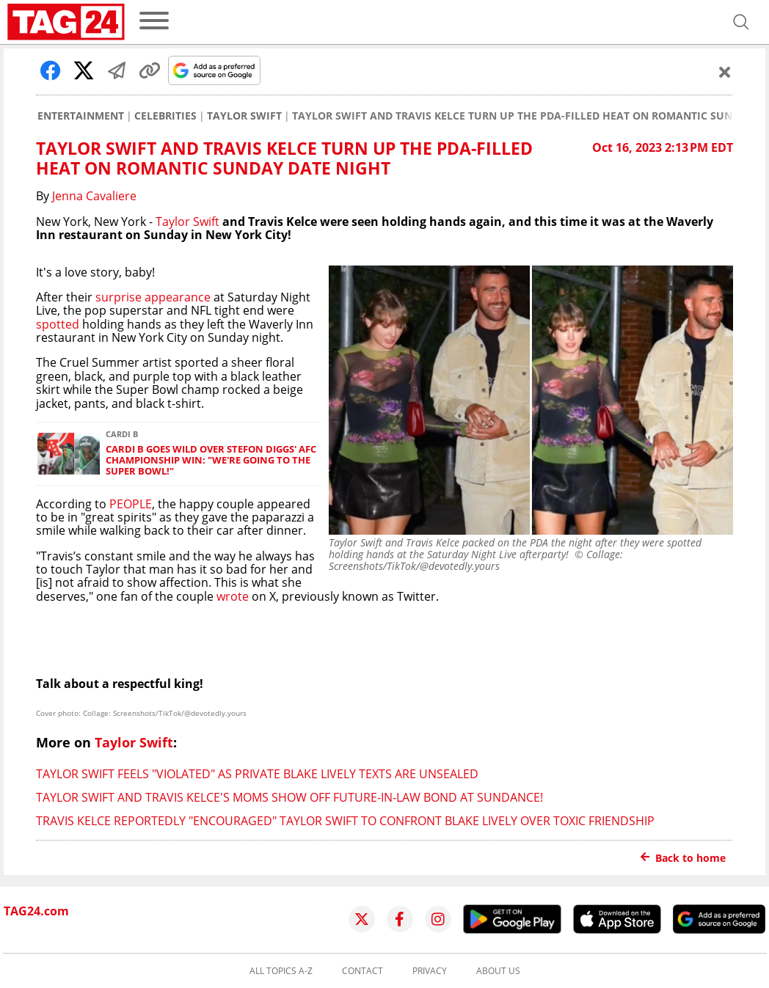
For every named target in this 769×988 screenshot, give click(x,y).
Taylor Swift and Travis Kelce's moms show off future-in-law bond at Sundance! (289, 797)
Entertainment (80, 116)
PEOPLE (130, 504)
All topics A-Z (281, 971)
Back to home (683, 858)
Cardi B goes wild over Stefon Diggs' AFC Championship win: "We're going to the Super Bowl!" (211, 460)
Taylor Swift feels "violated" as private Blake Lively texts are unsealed (257, 774)
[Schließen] (725, 72)
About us (498, 971)
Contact (362, 971)
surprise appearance (153, 297)
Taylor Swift (244, 116)
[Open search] (741, 22)
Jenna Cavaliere (94, 196)
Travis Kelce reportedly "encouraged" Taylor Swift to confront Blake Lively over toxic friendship (345, 821)
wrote (232, 596)
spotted (57, 324)
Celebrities (165, 116)
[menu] (154, 21)
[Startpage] (66, 22)
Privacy (429, 971)
